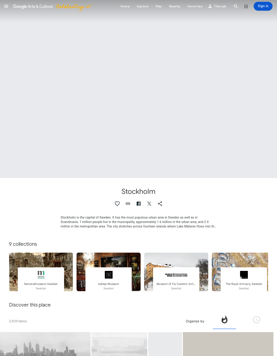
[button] (6, 6)
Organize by (195, 321)
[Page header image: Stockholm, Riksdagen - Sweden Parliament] (138, 89)
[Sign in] (263, 6)
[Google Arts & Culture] (51, 6)
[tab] (224, 321)
